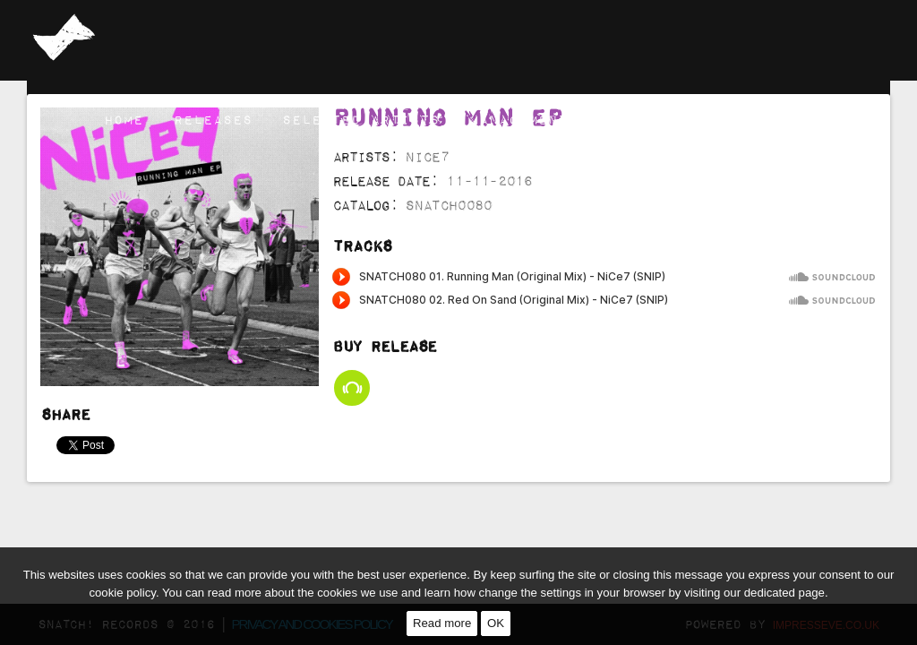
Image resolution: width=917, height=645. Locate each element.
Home (123, 119)
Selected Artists (361, 119)
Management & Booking (567, 119)
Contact (828, 119)
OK (495, 623)
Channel (730, 119)
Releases (213, 119)
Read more (442, 623)
